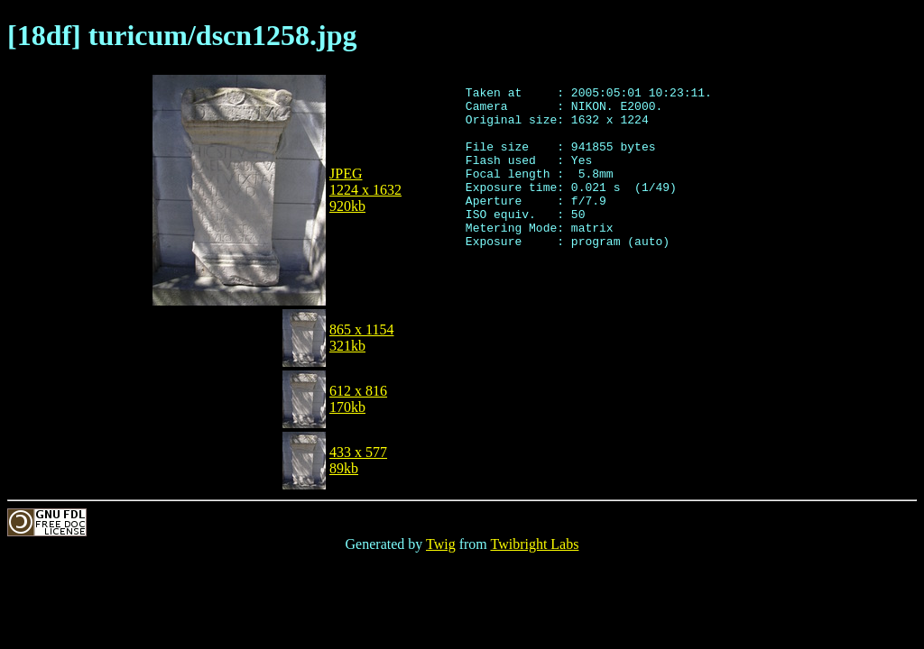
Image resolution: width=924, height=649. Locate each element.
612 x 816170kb (358, 399)
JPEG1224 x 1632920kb (365, 190)
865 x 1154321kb (361, 337)
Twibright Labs (534, 544)
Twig (441, 544)
